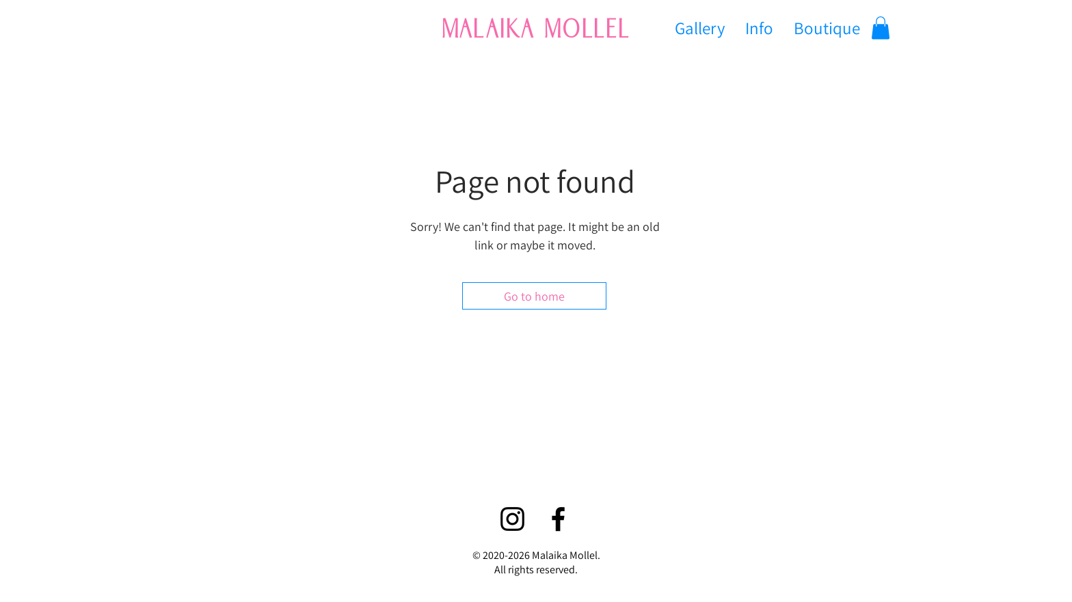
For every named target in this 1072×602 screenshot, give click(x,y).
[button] (880, 27)
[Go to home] (534, 296)
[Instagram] (512, 519)
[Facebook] (558, 519)
